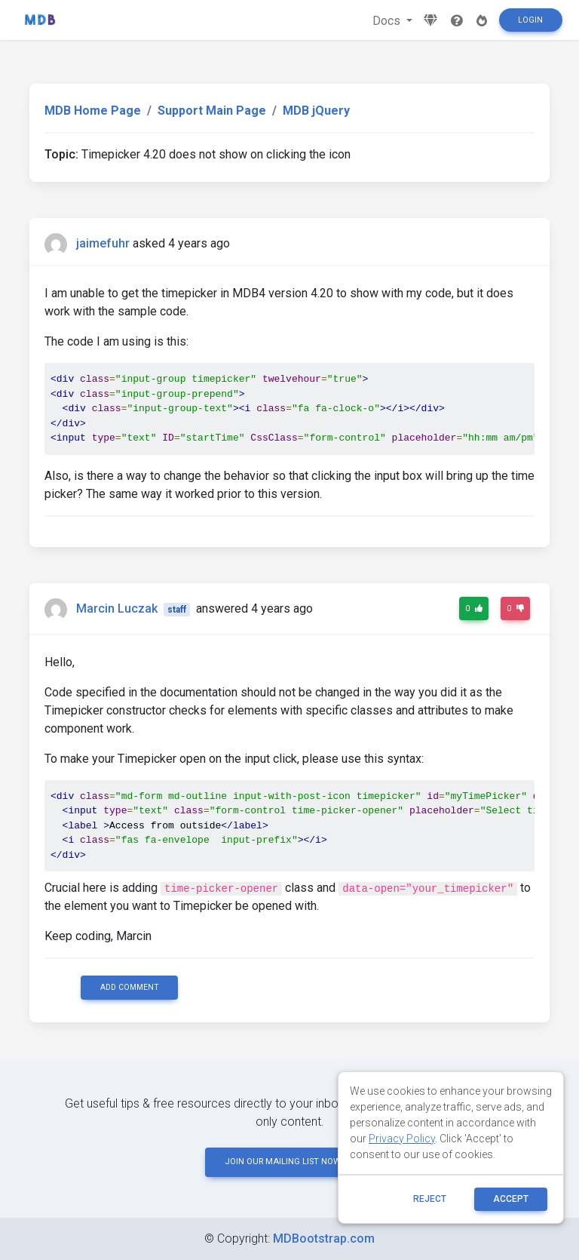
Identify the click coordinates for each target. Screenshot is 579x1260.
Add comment (129, 987)
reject (429, 1199)
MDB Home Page (92, 110)
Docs (387, 21)
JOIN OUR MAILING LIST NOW (289, 1161)
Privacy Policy (402, 1138)
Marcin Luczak (117, 608)
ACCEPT (510, 1199)
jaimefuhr (103, 243)
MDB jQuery (316, 110)
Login (530, 20)
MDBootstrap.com (324, 1238)
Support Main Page (212, 110)
